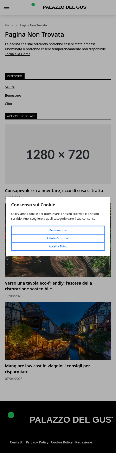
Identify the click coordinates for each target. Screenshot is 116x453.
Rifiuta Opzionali (58, 238)
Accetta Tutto (58, 246)
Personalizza (58, 230)
